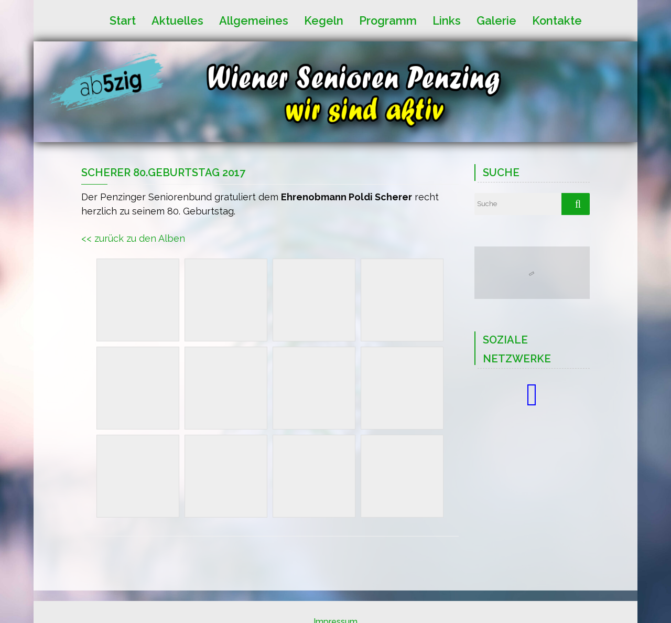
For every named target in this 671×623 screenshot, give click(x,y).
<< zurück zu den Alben (133, 238)
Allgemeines (253, 20)
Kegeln (323, 20)
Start (123, 20)
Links (446, 20)
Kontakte (557, 20)
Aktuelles (177, 20)
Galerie (496, 20)
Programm (388, 20)
